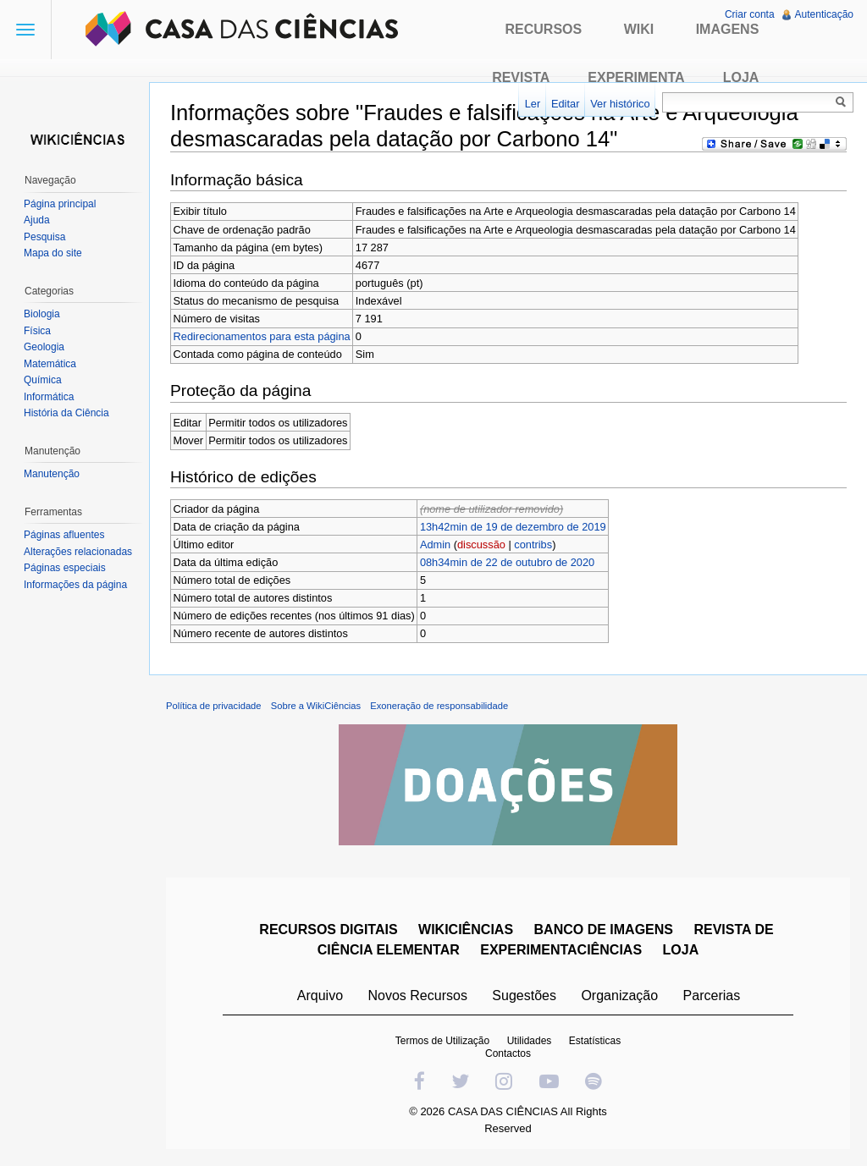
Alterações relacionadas (78, 552)
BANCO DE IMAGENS (603, 929)
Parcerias (712, 995)
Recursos (544, 29)
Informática (49, 397)
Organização (619, 995)
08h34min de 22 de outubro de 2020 (507, 562)
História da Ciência (66, 413)
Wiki (639, 29)
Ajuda (37, 220)
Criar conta (750, 14)
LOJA (681, 950)
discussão (481, 544)
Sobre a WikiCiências (316, 706)
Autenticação (824, 14)
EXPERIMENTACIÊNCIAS (561, 950)
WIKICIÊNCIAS (465, 929)
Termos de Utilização (442, 1041)
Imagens (727, 29)
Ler (533, 103)
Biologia (42, 314)
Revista (520, 77)
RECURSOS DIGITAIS (328, 929)
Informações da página (75, 585)
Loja (741, 77)
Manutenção (52, 474)
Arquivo (320, 995)
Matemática (50, 364)
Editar (565, 103)
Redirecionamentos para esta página (262, 336)
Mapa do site (53, 253)
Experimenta (636, 77)
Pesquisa (44, 237)
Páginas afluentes (64, 535)
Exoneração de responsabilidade (439, 706)
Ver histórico (619, 103)
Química (43, 380)
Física (37, 331)
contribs (533, 544)
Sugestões (524, 995)
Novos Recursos (417, 995)
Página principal (60, 204)
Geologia (44, 347)
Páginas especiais (65, 568)
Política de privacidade (214, 706)
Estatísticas (595, 1041)
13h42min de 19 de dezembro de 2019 (513, 526)
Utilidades (529, 1041)
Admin (435, 544)
